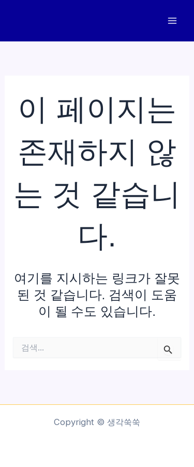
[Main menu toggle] (172, 21)
